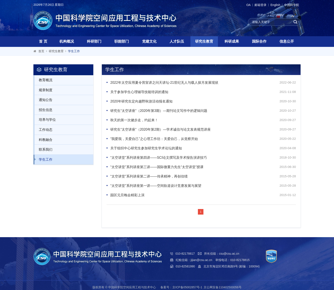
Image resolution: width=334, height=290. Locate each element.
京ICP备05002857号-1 (187, 287)
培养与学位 (45, 119)
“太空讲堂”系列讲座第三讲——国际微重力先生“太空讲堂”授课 (156, 167)
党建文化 (149, 41)
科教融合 (43, 139)
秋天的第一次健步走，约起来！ (134, 120)
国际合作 (259, 41)
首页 (41, 51)
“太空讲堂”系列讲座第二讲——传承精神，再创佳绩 (149, 176)
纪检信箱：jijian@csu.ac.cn (194, 260)
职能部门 (121, 41)
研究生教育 (204, 41)
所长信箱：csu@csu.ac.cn (221, 253)
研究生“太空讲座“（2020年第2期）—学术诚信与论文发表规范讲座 (160, 129)
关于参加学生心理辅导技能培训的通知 (139, 92)
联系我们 (43, 149)
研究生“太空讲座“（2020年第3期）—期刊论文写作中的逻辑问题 (158, 111)
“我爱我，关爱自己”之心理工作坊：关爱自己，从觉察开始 (154, 139)
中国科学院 (291, 5)
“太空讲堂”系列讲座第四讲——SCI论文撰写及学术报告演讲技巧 (158, 157)
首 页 (43, 41)
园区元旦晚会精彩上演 (127, 195)
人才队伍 (177, 41)
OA (244, 5)
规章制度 (43, 90)
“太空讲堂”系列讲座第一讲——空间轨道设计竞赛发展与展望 (155, 186)
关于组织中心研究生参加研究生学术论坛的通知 (146, 148)
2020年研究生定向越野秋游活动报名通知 (141, 101)
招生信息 (43, 109)
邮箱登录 (257, 5)
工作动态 (43, 129)
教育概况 (43, 80)
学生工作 (74, 51)
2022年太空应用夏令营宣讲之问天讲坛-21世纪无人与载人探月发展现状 (164, 82)
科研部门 (94, 41)
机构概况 (66, 41)
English (273, 5)
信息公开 (286, 41)
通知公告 (43, 99)
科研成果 (232, 41)
